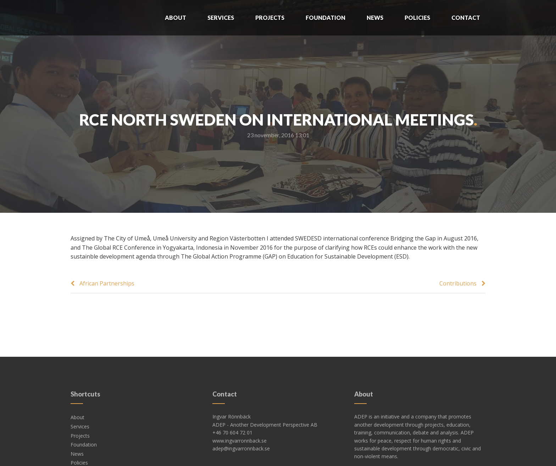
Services (220, 17)
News (375, 17)
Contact (465, 17)
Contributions (458, 283)
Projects (269, 17)
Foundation (325, 17)
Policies (417, 17)
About (175, 17)
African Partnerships (106, 283)
